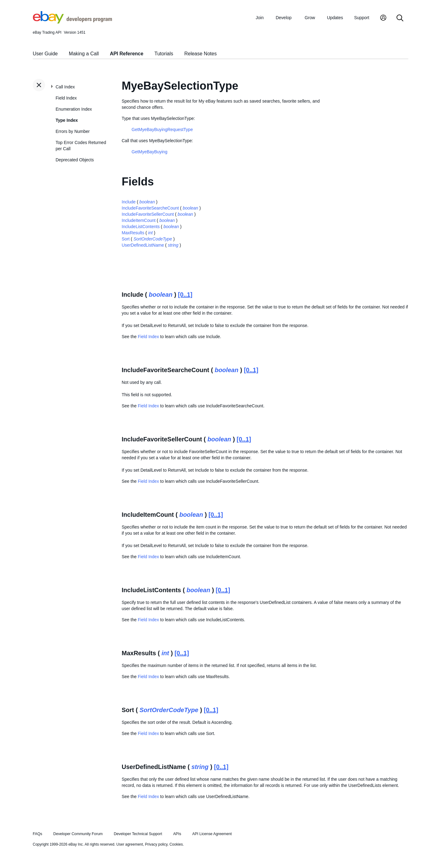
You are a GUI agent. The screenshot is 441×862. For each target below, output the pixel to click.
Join (260, 17)
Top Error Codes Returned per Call (81, 145)
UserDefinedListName (143, 245)
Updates (335, 17)
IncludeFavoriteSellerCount (148, 214)
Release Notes (200, 53)
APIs (177, 834)
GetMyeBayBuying (149, 151)
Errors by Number (73, 131)
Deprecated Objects (75, 159)
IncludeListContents (141, 226)
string (173, 245)
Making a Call (84, 53)
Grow (310, 17)
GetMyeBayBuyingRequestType (162, 129)
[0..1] (185, 294)
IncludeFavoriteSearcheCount (150, 208)
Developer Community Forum (78, 834)
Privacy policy (156, 844)
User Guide (45, 53)
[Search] (400, 18)
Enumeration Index (74, 109)
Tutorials (163, 53)
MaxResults (133, 232)
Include (129, 201)
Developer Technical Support (138, 834)
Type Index (67, 120)
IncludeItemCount (139, 220)
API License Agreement (212, 834)
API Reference (127, 53)
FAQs (37, 834)
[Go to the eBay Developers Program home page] (72, 21)
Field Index (66, 98)
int (150, 232)
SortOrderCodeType (152, 238)
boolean (147, 201)
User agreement (129, 844)
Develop (284, 17)
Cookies (176, 844)
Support (361, 17)
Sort (126, 238)
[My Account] (383, 18)
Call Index (65, 86)
